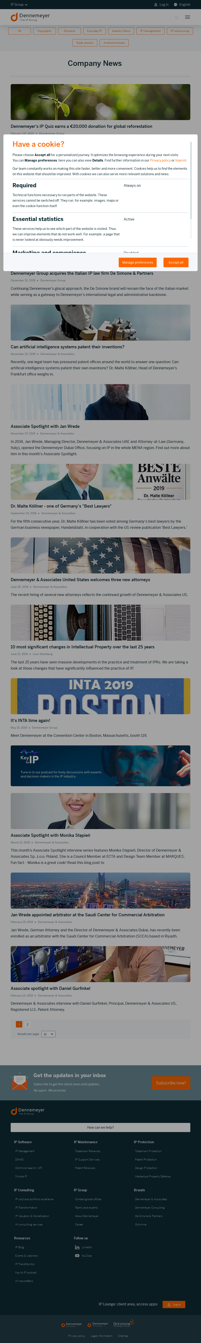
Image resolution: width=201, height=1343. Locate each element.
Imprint (180, 160)
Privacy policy (160, 160)
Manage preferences (137, 262)
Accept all (175, 262)
